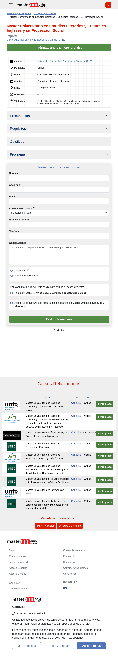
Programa (17, 154)
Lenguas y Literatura (70, 525)
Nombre (13, 173)
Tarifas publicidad (18, 562)
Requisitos (18, 129)
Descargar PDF (22, 270)
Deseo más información (26, 275)
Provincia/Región (19, 219)
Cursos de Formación (74, 550)
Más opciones (26, 645)
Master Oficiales (45, 525)
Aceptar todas (91, 645)
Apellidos (14, 185)
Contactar (14, 583)
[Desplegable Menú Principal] (11, 4)
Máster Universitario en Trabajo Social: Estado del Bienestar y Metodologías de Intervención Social (46, 505)
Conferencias (70, 562)
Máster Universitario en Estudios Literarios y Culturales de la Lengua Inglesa (44, 406)
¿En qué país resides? (22, 208)
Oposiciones (70, 574)
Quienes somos (17, 556)
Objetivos (17, 141)
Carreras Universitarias (75, 568)
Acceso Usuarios (18, 568)
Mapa (12, 550)
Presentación (20, 116)
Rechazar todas (58, 645)
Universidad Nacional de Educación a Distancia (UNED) (36, 39)
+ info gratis (105, 404)
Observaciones (17, 243)
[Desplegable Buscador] (108, 5)
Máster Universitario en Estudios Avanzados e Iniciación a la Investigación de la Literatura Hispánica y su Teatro (47, 469)
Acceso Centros (17, 574)
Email (12, 196)
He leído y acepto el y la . (50, 293)
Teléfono (14, 231)
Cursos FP (69, 556)
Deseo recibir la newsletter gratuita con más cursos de (59, 305)
